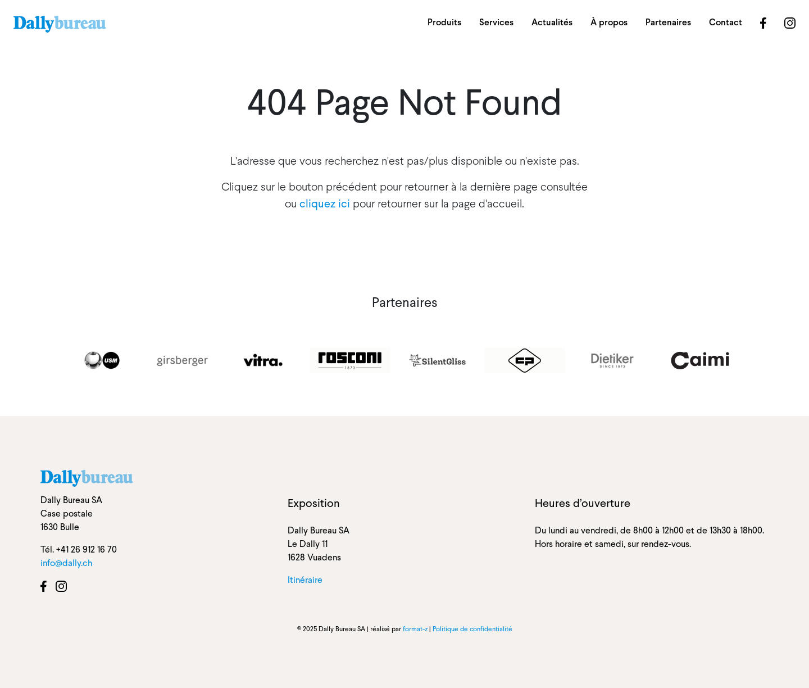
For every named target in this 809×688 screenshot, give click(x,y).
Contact (725, 22)
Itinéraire (305, 580)
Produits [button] (444, 22)
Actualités (551, 22)
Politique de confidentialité (472, 628)
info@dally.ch (66, 563)
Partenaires (668, 22)
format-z (415, 628)
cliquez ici (324, 203)
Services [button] (496, 22)
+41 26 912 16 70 (86, 549)
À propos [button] (609, 22)
